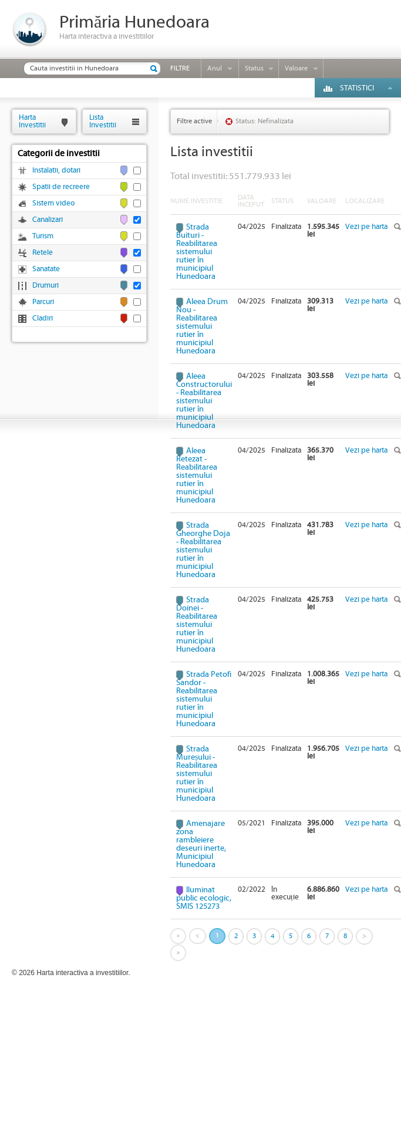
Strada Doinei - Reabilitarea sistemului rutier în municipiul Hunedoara (196, 624)
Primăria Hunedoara (134, 22)
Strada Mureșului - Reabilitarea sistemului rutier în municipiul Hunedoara (196, 774)
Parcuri (43, 302)
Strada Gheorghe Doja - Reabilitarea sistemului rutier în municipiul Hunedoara (203, 550)
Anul (214, 68)
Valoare (296, 68)
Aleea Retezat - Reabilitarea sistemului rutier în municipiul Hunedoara (196, 475)
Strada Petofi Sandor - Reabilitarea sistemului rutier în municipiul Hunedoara (203, 699)
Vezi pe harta (366, 227)
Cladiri (42, 318)
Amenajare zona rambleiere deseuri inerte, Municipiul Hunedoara (201, 844)
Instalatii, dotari (56, 170)
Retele (42, 252)
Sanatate (46, 269)
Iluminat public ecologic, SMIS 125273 (203, 898)
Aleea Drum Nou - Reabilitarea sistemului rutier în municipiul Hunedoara (202, 326)
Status (254, 68)
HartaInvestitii (32, 121)
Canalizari (47, 219)
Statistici (357, 88)
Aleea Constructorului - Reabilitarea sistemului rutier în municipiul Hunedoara (204, 401)
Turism (42, 236)
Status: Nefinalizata (264, 121)
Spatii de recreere (61, 187)
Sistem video (53, 203)
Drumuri (45, 285)
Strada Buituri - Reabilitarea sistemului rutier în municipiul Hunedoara (196, 252)
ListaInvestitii (102, 121)
